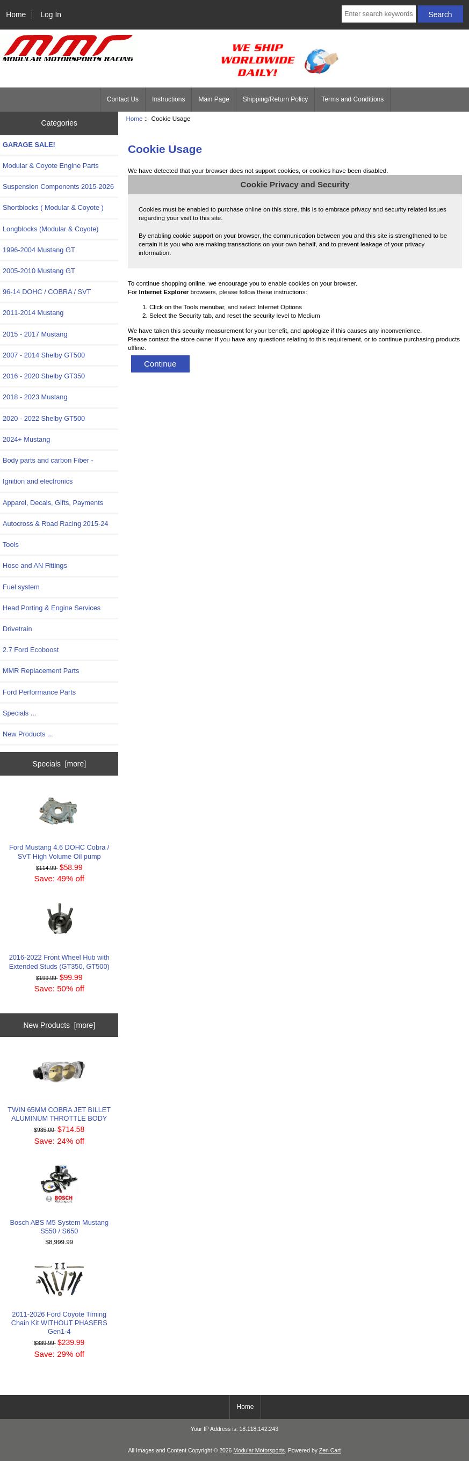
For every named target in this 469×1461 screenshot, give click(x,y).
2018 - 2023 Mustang (35, 397)
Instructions (168, 99)
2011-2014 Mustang (33, 313)
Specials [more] (59, 763)
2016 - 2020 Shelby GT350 (44, 376)
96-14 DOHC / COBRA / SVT (47, 292)
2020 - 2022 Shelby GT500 (44, 418)
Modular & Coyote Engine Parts (51, 166)
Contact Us (123, 99)
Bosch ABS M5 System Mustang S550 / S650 (59, 1199)
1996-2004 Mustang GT (39, 250)
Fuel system (21, 587)
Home (16, 14)
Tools (11, 544)
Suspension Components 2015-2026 (58, 186)
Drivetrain (17, 629)
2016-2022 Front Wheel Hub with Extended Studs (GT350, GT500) (59, 935)
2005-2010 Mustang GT (39, 271)
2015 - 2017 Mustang (35, 334)
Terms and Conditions (352, 99)
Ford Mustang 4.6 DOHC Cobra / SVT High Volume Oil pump (59, 825)
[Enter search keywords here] (378, 14)
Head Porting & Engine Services (51, 608)
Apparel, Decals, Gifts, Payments (53, 503)
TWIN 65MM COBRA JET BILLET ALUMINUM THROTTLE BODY (59, 1086)
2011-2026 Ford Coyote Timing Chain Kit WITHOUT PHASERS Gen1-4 (59, 1298)
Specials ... (19, 713)
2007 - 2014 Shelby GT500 (44, 355)
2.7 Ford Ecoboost (31, 650)
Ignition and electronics (38, 481)
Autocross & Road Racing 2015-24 (55, 524)
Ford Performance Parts (39, 692)
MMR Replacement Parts (41, 671)
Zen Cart (330, 1450)
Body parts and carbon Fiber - (48, 460)
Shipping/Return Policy (275, 99)
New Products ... (28, 734)
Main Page (213, 99)
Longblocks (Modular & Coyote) (51, 229)
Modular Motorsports (259, 1450)
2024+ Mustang (26, 439)
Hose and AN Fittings (35, 565)
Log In (50, 14)
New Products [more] (59, 1025)
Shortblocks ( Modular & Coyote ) (53, 207)
